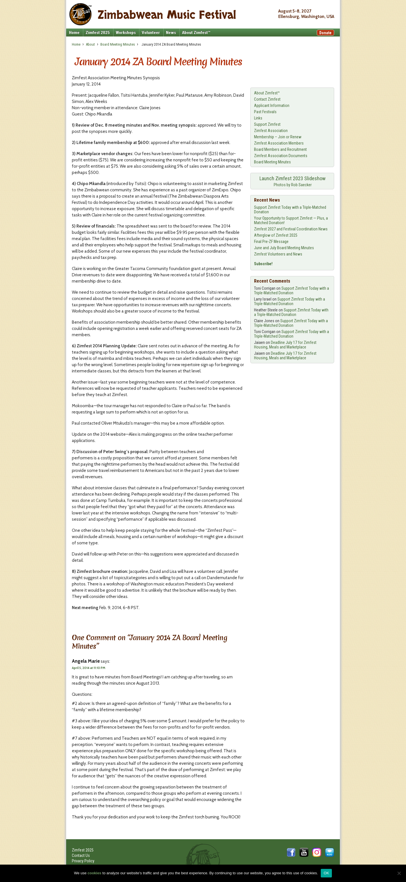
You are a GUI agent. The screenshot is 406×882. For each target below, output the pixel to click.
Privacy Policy (83, 861)
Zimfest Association (271, 130)
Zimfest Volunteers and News (278, 254)
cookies (94, 873)
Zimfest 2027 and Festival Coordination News (291, 229)
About (90, 44)
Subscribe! (263, 263)
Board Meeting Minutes (117, 44)
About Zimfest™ (196, 32)
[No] (399, 873)
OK (326, 873)
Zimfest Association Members (279, 143)
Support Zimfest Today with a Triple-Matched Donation (291, 290)
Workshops (126, 32)
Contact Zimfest (267, 99)
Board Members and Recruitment (280, 149)
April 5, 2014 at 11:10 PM (88, 668)
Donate (325, 33)
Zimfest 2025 (98, 32)
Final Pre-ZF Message (271, 241)
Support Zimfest (267, 124)
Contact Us (81, 855)
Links (258, 118)
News (171, 32)
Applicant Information (271, 105)
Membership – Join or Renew (277, 137)
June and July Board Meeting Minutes (284, 248)
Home (74, 32)
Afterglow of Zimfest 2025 (275, 235)
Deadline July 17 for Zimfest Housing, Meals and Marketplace (285, 344)
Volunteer (151, 32)
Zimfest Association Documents (280, 155)
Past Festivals (265, 112)
